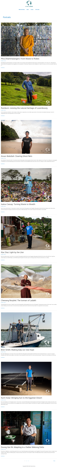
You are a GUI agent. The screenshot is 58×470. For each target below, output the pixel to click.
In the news (37, 9)
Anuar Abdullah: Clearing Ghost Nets (17, 156)
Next (54, 460)
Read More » (3, 67)
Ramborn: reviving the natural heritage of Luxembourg (25, 108)
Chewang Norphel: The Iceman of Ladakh (19, 300)
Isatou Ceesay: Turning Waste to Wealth (18, 204)
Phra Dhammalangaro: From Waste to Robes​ (21, 58)
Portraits (2, 60)
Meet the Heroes (22, 9)
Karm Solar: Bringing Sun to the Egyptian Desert (22, 397)
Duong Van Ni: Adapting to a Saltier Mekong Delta (23, 446)
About (28, 9)
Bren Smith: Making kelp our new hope (18, 349)
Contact (31, 9)
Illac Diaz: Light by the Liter (13, 252)
